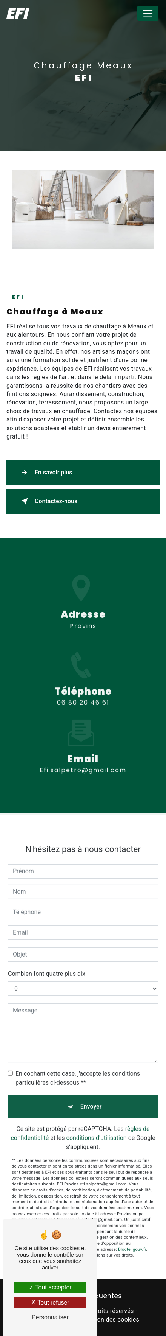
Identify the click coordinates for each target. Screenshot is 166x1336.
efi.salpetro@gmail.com (83, 764)
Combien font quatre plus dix (46, 967)
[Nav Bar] (147, 13)
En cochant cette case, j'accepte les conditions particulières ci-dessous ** (77, 1072)
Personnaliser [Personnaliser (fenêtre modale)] (50, 1317)
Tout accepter (50, 1287)
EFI (17, 13)
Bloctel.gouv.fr (132, 1243)
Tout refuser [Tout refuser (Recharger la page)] (50, 1302)
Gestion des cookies (111, 1319)
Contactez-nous (47, 501)
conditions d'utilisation (96, 1131)
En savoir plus (45, 472)
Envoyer (91, 1100)
